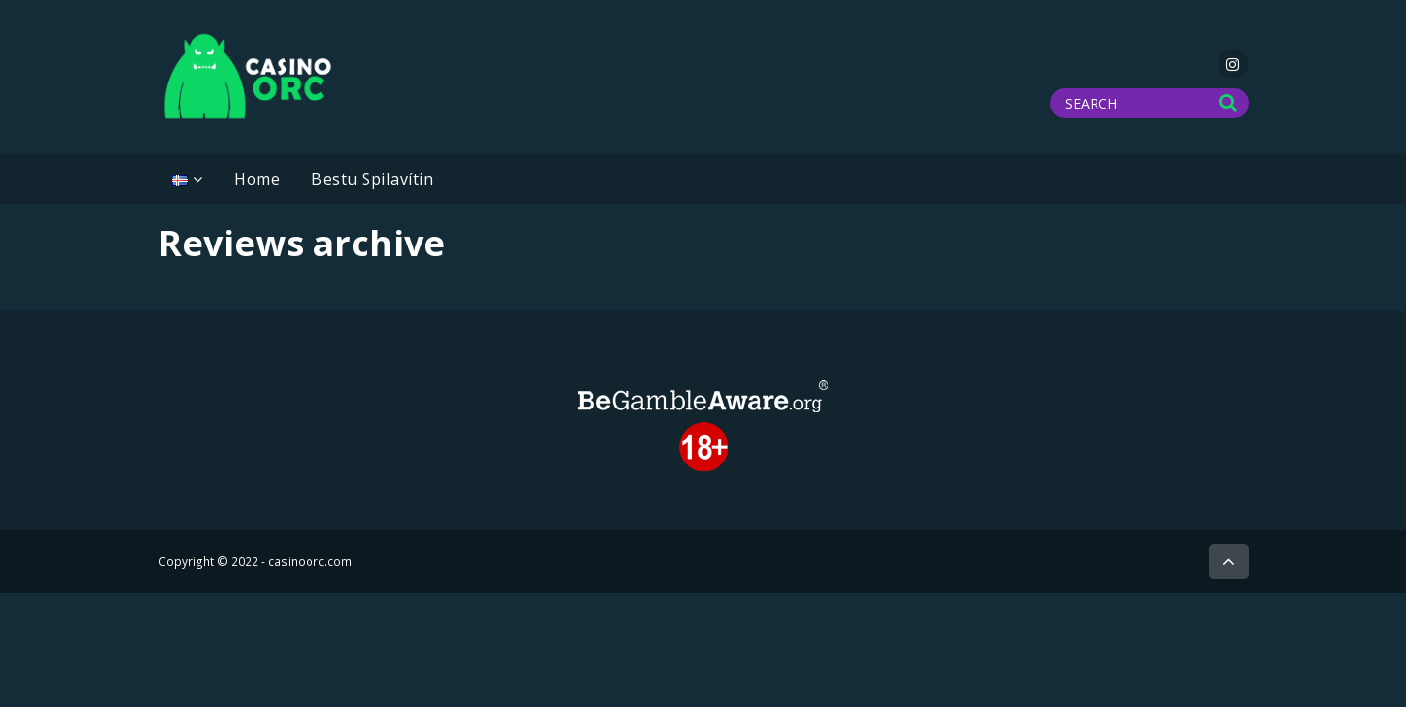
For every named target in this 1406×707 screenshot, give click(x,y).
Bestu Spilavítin (372, 179)
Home (257, 179)
